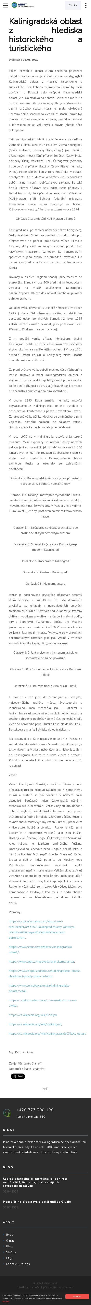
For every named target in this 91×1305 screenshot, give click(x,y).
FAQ (9, 1258)
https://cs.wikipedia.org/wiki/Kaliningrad (35, 1024)
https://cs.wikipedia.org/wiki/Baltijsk (33, 1015)
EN (75, 5)
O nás (10, 1240)
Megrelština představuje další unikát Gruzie (37, 1201)
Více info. (5, 1301)
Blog (9, 1246)
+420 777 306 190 (35, 1109)
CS (70, 5)
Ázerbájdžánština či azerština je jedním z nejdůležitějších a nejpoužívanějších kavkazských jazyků (35, 1182)
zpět (45, 1089)
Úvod (9, 1234)
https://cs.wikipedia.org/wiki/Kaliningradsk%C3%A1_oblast (47, 1033)
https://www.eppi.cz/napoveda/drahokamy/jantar (41, 961)
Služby (11, 1252)
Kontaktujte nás (18, 1264)
